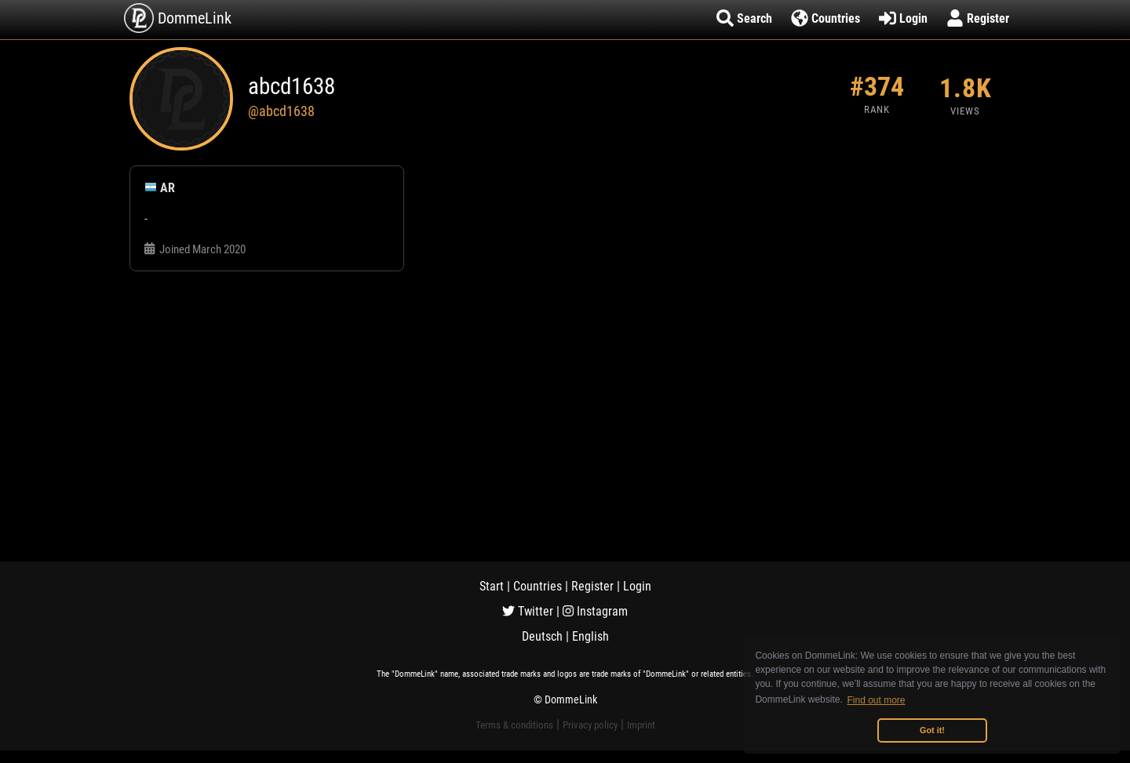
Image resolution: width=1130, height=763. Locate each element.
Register (592, 586)
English (590, 636)
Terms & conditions (514, 725)
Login (637, 586)
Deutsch (542, 636)
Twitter (527, 611)
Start (491, 586)
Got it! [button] (932, 730)
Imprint (641, 725)
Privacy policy (590, 725)
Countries (537, 586)
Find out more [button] (877, 700)
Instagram (595, 611)
